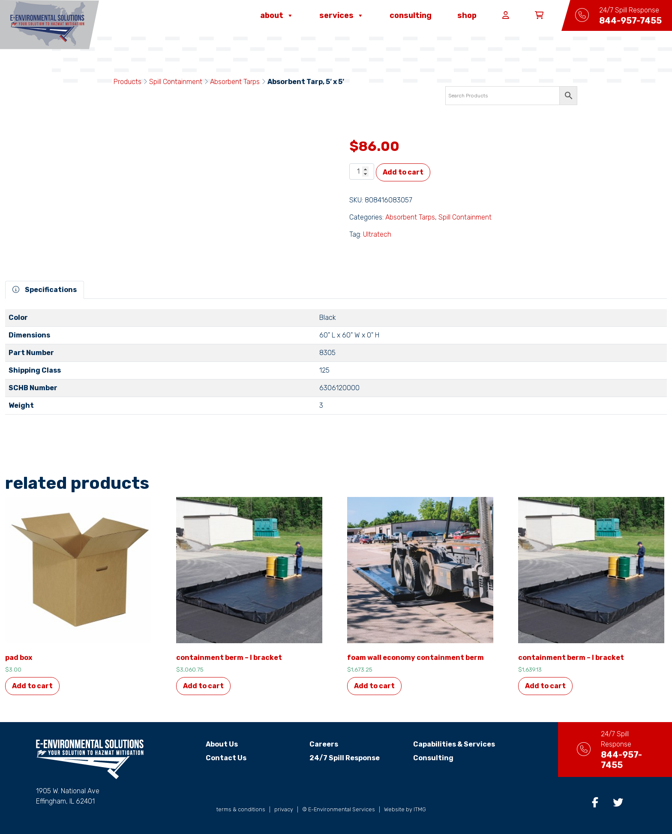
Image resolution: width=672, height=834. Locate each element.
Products (127, 82)
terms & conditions (240, 809)
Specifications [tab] (44, 290)
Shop (467, 15)
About (277, 15)
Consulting (411, 15)
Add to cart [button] (32, 686)
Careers (316, 744)
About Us (214, 744)
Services (341, 15)
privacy (283, 809)
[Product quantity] (361, 171)
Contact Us (218, 758)
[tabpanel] (336, 365)
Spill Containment (175, 82)
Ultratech (377, 234)
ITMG (420, 809)
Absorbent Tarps (235, 82)
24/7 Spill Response (337, 758)
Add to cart (403, 172)
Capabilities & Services (446, 744)
